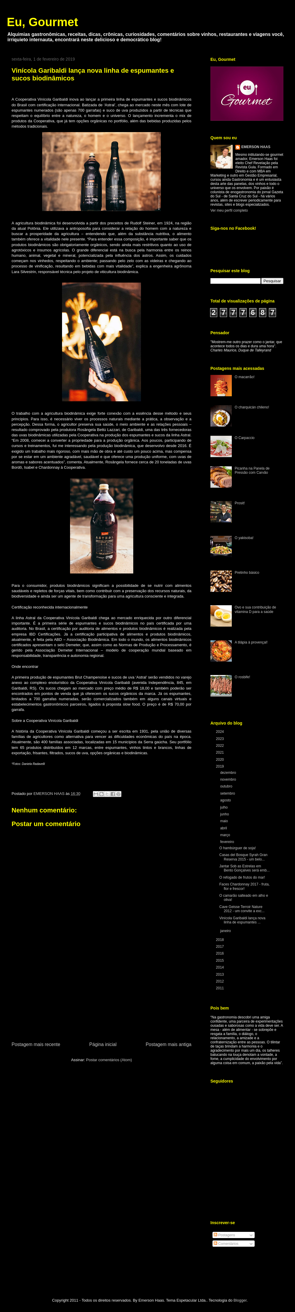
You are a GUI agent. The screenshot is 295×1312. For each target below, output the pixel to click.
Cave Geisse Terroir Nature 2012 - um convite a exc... (241, 909)
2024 (220, 732)
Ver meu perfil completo (229, 210)
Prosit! (240, 503)
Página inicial (103, 1044)
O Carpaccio (245, 438)
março (225, 835)
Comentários (226, 1244)
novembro (228, 779)
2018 (220, 940)
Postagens (224, 1235)
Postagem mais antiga (168, 1044)
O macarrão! (245, 377)
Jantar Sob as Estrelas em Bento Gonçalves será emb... (244, 868)
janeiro (226, 931)
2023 (220, 739)
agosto (226, 800)
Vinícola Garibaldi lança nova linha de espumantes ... (242, 920)
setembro (228, 793)
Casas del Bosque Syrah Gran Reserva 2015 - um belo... (243, 857)
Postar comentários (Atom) (109, 1060)
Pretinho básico (247, 573)
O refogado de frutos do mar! (242, 877)
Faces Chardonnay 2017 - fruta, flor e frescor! (244, 886)
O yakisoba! (244, 538)
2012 (220, 981)
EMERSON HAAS (255, 147)
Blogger (240, 1300)
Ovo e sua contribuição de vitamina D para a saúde (255, 609)
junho (225, 814)
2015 (220, 960)
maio (224, 821)
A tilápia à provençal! (251, 642)
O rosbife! (242, 677)
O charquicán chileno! (252, 407)
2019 (220, 766)
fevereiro (227, 842)
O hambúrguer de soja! (237, 848)
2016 (220, 953)
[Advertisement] (101, 996)
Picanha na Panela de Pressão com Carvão (252, 470)
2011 (220, 988)
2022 (220, 746)
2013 (220, 974)
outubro (226, 786)
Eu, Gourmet (42, 21)
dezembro (228, 773)
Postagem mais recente (36, 1044)
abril (224, 828)
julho (224, 807)
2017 (220, 947)
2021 (220, 752)
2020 (220, 760)
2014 (220, 967)
